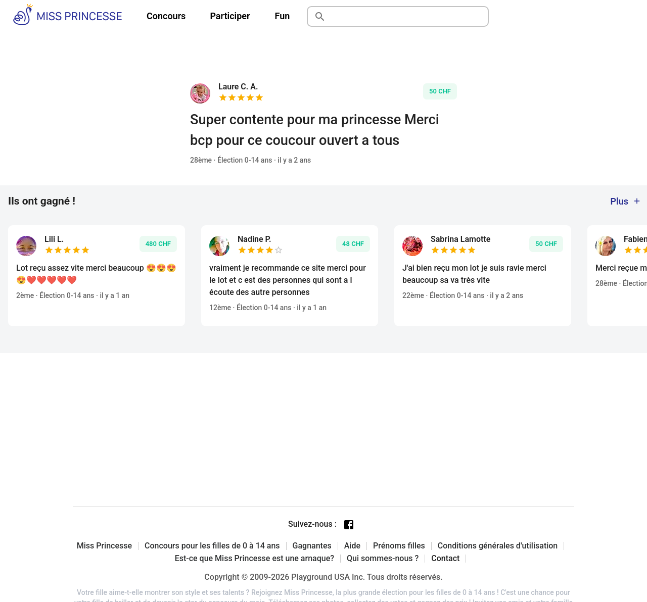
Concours (166, 16)
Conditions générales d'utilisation (498, 546)
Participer (230, 16)
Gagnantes (312, 546)
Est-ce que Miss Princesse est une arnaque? (254, 559)
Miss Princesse (104, 546)
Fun (282, 16)
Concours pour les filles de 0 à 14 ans (212, 546)
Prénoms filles (399, 546)
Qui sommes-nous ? (383, 559)
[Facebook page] (349, 525)
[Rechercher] (409, 17)
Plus (625, 201)
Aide (352, 546)
